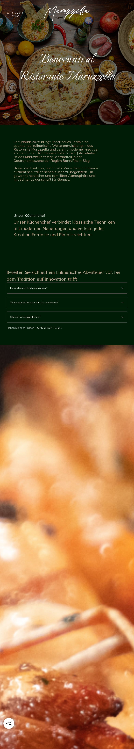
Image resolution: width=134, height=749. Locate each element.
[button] (67, 288)
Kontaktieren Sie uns (49, 328)
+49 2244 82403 (17, 14)
